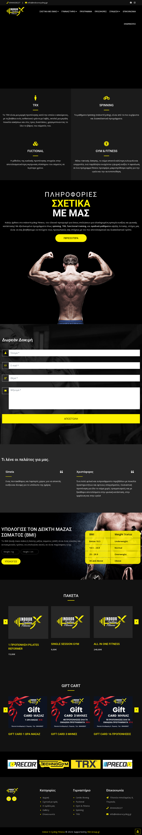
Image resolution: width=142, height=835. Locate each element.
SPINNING (106, 105)
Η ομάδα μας (49, 805)
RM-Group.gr (93, 831)
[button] (12, 764)
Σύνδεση (113, 11)
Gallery (46, 810)
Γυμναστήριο (68, 11)
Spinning (80, 810)
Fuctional (80, 801)
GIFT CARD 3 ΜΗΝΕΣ (64, 734)
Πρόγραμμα (86, 11)
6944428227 (14, 2)
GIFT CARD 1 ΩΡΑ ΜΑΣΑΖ (24, 734)
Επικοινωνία (129, 11)
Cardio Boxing (82, 797)
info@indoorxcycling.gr (38, 2)
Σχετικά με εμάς (48, 11)
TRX (35, 105)
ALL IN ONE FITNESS (107, 644)
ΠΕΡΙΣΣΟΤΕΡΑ (71, 238)
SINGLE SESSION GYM (65, 644)
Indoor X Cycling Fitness (53, 831)
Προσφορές (101, 11)
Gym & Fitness (83, 805)
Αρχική (46, 797)
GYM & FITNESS (106, 151)
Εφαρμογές (130, 24)
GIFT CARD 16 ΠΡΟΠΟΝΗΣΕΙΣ (112, 734)
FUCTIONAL (35, 151)
